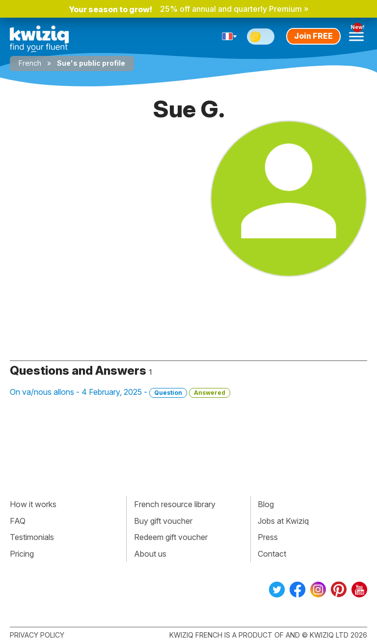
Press (268, 537)
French (30, 63)
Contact (272, 554)
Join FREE (313, 36)
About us (150, 554)
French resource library (174, 504)
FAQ (18, 521)
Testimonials (32, 537)
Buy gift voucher (163, 521)
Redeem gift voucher (171, 537)
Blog (266, 504)
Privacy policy (37, 635)
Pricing (22, 554)
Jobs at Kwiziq (283, 521)
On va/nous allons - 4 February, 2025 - (120, 392)
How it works (33, 504)
